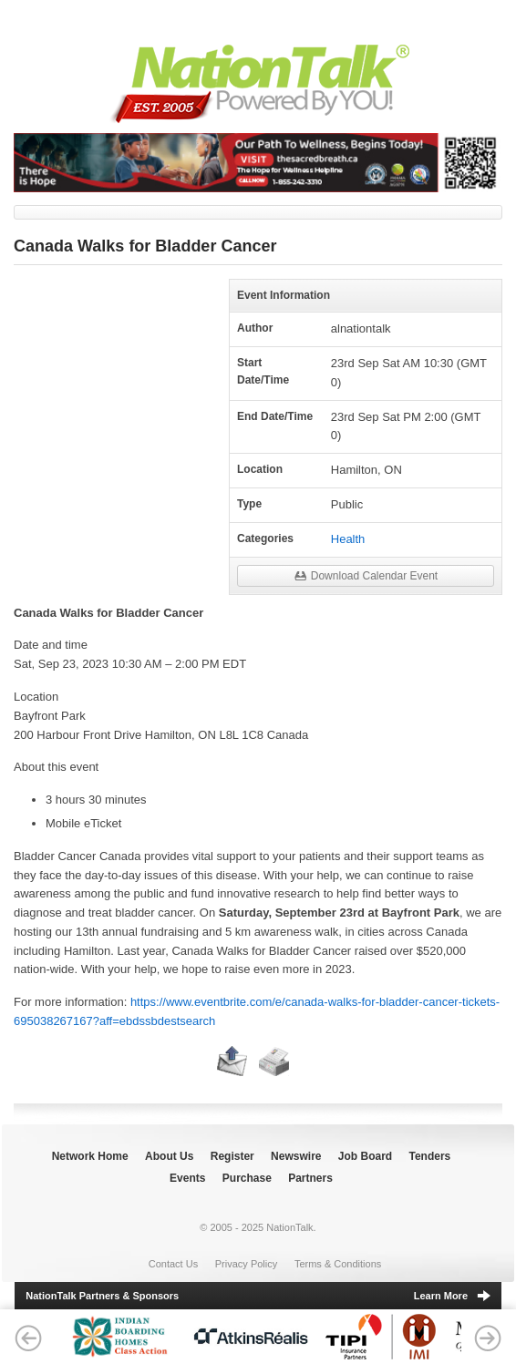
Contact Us (173, 1263)
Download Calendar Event (366, 574)
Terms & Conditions (337, 1263)
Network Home (90, 1156)
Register (232, 1156)
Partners (310, 1178)
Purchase (247, 1178)
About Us (169, 1156)
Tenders (430, 1156)
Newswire (296, 1156)
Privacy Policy (246, 1263)
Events (187, 1178)
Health (348, 539)
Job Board (365, 1156)
